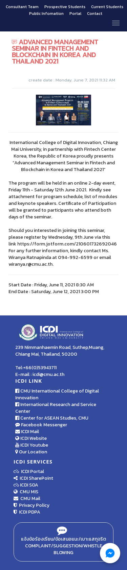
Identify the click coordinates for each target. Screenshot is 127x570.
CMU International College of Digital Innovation (57, 394)
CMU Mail (27, 498)
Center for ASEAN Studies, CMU (51, 418)
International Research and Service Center (55, 408)
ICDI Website (31, 438)
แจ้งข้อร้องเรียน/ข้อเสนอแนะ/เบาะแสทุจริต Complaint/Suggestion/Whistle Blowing (63, 542)
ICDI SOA (29, 485)
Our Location (31, 451)
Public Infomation (46, 13)
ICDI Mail (27, 431)
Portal (75, 13)
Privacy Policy (31, 505)
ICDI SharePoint (33, 478)
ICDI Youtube (31, 445)
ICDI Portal (29, 471)
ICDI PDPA (27, 512)
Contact (94, 13)
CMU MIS (26, 491)
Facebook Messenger (41, 424)
